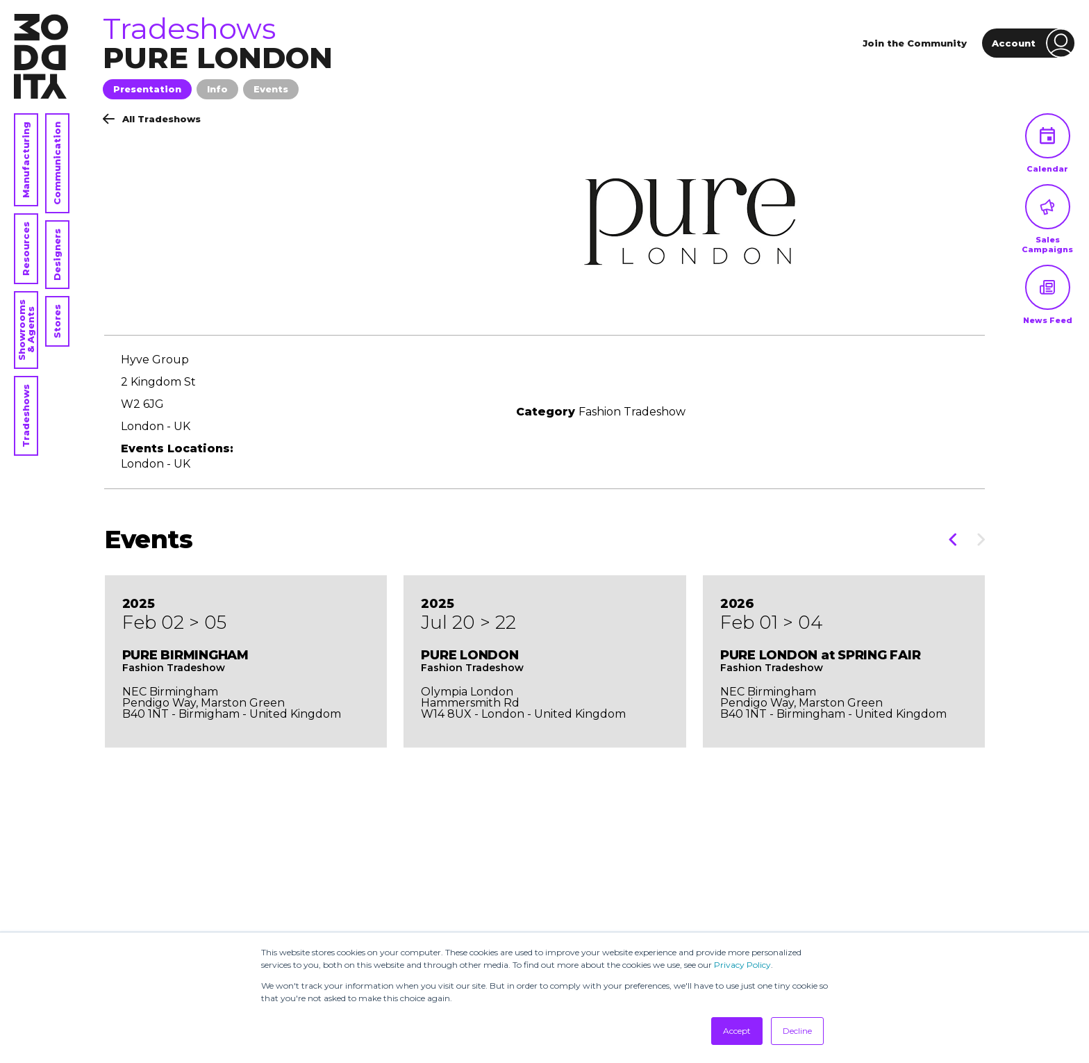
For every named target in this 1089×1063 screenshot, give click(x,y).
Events (270, 88)
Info (217, 88)
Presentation (147, 88)
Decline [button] (797, 1030)
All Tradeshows (152, 118)
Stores (57, 321)
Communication (57, 163)
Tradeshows (25, 415)
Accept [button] (737, 1030)
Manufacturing (25, 160)
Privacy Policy (742, 964)
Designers (57, 255)
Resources (25, 249)
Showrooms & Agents (26, 330)
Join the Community (915, 43)
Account (1033, 43)
